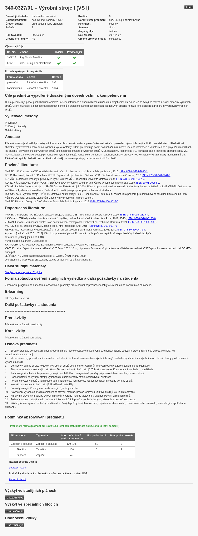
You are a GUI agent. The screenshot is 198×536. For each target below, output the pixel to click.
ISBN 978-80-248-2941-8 (156, 175)
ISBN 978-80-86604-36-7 (131, 229)
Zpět (189, 7)
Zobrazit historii (17, 467)
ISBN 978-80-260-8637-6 (104, 201)
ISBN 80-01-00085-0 (147, 182)
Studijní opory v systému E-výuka (23, 272)
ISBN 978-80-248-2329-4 (134, 214)
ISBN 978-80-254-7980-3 (134, 171)
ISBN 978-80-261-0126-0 (142, 218)
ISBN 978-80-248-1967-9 (130, 179)
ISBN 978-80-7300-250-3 (142, 222)
